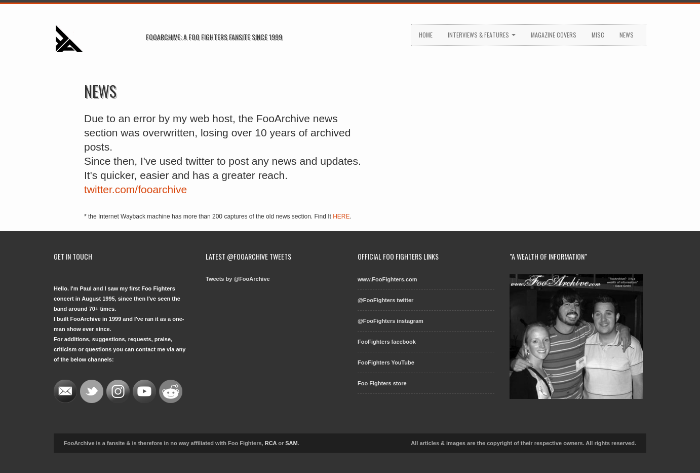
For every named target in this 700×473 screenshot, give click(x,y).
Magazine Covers (553, 34)
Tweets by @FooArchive (238, 279)
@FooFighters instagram (390, 321)
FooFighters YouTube (386, 362)
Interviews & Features (482, 34)
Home (426, 34)
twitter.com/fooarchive (135, 189)
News (626, 34)
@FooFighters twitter (385, 300)
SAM (291, 443)
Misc (598, 34)
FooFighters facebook (387, 342)
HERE (341, 216)
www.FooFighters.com (387, 279)
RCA (271, 443)
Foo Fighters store (382, 383)
